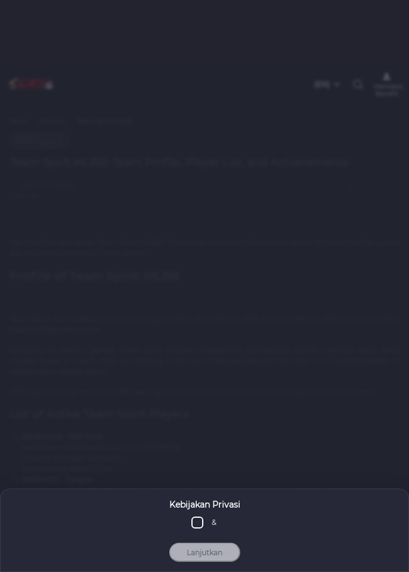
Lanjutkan (204, 552)
